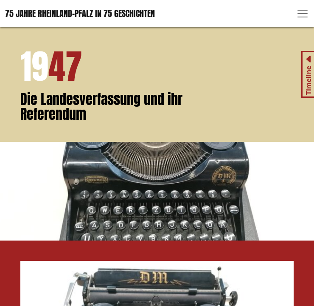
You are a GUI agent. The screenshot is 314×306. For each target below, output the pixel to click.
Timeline (308, 80)
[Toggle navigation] (302, 14)
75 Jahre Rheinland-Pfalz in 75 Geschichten (80, 13)
